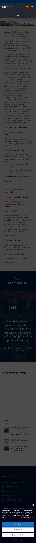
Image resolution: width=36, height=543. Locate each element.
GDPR (22, 540)
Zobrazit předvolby (18, 535)
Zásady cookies (15, 539)
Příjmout (18, 524)
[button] (33, 505)
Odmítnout (18, 530)
